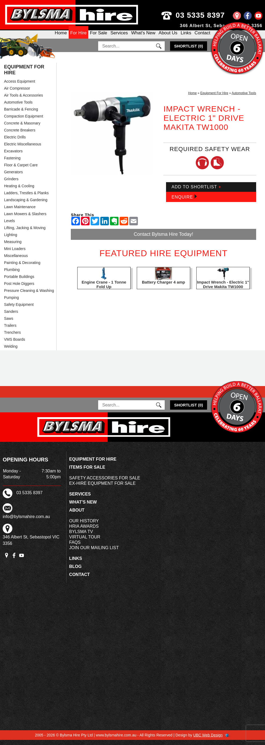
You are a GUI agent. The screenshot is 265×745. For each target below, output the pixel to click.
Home (61, 37)
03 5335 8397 (209, 15)
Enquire (184, 201)
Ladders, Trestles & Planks (26, 198)
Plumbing (12, 275)
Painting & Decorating (22, 268)
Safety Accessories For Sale (104, 483)
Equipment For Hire (24, 74)
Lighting (10, 240)
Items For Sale (87, 472)
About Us (168, 37)
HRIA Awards (84, 531)
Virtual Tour (84, 542)
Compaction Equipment (23, 121)
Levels (9, 226)
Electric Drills (15, 142)
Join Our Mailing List (94, 553)
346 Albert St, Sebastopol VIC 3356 (221, 25)
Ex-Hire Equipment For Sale (102, 488)
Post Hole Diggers (19, 289)
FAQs (75, 547)
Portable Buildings (19, 282)
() (188, 51)
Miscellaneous (16, 261)
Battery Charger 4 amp (163, 287)
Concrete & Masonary (22, 128)
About (76, 515)
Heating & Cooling (19, 191)
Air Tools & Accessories (23, 100)
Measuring (12, 247)
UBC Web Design (207, 740)
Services (119, 37)
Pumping (11, 302)
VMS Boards (14, 344)
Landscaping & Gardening (25, 205)
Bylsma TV (81, 536)
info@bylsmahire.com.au (26, 521)
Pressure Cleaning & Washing (29, 295)
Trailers (10, 330)
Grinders (11, 184)
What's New (143, 37)
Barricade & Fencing (21, 114)
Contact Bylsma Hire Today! (163, 239)
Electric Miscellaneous (22, 149)
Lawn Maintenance (20, 212)
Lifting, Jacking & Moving (25, 233)
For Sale (98, 37)
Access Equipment (19, 86)
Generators (13, 177)
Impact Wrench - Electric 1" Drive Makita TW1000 (223, 289)
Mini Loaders (14, 254)
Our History (84, 526)
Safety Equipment (19, 309)
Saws (8, 323)
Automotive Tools (18, 107)
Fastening (12, 163)
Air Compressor (17, 93)
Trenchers (12, 337)
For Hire (78, 37)
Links (186, 37)
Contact (202, 37)
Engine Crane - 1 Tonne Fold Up (104, 289)
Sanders (11, 316)
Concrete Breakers (19, 135)
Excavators (13, 156)
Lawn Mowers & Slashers (25, 219)
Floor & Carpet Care (21, 170)
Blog (75, 571)
